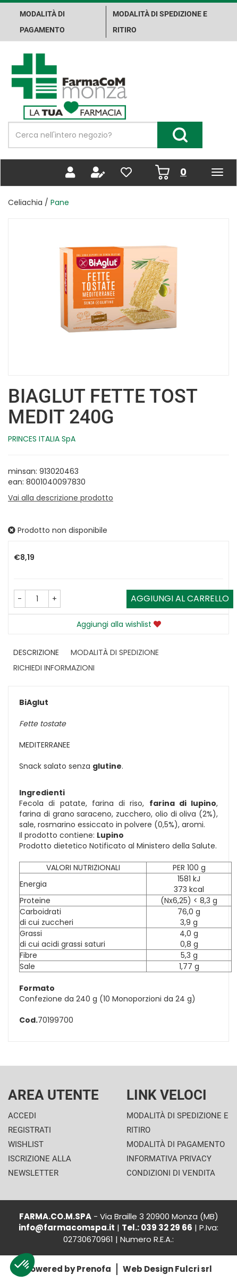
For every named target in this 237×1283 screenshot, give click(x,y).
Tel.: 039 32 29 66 (157, 1227)
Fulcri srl (193, 1268)
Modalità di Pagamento (175, 1144)
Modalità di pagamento (42, 22)
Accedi (22, 1115)
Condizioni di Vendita (170, 1173)
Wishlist (26, 1144)
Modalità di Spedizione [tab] (115, 652)
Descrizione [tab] (36, 652)
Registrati (29, 1130)
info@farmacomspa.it (67, 1227)
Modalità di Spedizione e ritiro (160, 22)
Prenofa (94, 1268)
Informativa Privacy (168, 1158)
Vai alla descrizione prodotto (60, 497)
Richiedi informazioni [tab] (54, 667)
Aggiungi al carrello (180, 598)
